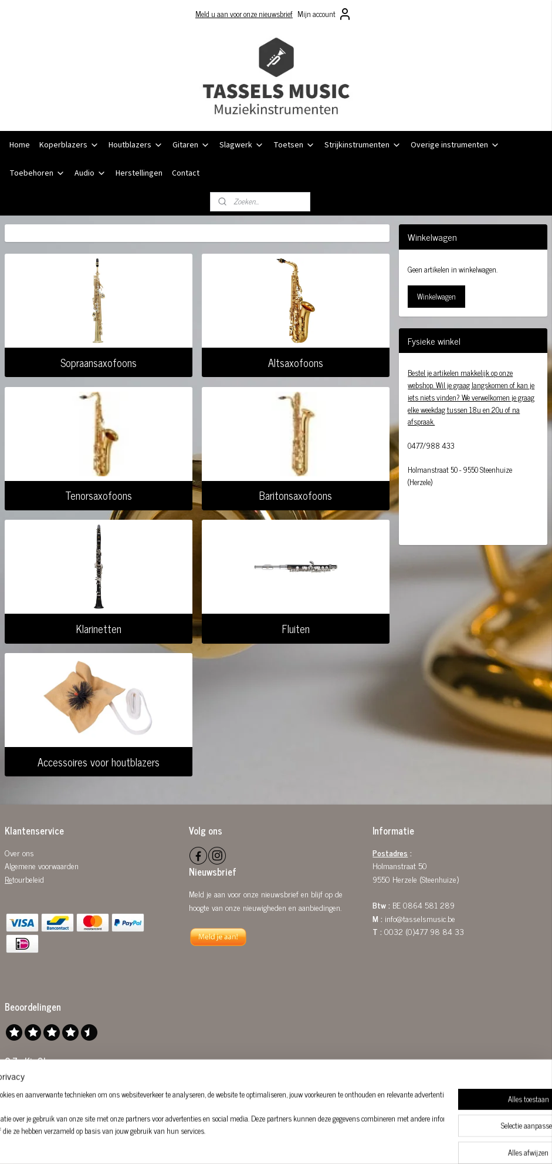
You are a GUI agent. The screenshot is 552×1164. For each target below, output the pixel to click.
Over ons (19, 852)
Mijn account (324, 14)
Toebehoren (37, 173)
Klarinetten (98, 628)
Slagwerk (241, 145)
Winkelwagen (436, 296)
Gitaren (191, 145)
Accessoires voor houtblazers (99, 762)
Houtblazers (136, 145)
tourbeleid (28, 879)
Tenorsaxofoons (98, 495)
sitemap (245, 1142)
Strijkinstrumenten (362, 145)
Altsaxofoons (295, 362)
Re (8, 879)
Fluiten (296, 628)
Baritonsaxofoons (295, 495)
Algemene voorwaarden (42, 865)
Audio (90, 173)
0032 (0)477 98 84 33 (424, 931)
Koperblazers (69, 145)
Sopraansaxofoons (98, 362)
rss (262, 1142)
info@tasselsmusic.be (420, 918)
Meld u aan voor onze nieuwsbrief (244, 14)
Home (19, 145)
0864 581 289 (429, 904)
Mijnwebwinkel (374, 1142)
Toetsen (294, 145)
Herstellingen (139, 173)
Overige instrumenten (455, 145)
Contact (185, 173)
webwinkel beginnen (295, 1142)
